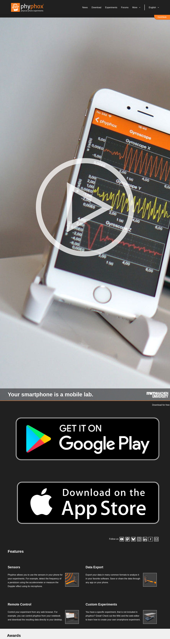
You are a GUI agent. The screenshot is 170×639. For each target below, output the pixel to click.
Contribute (162, 20)
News (88, 9)
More (138, 9)
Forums (128, 9)
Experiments (114, 9)
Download (100, 9)
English (155, 9)
